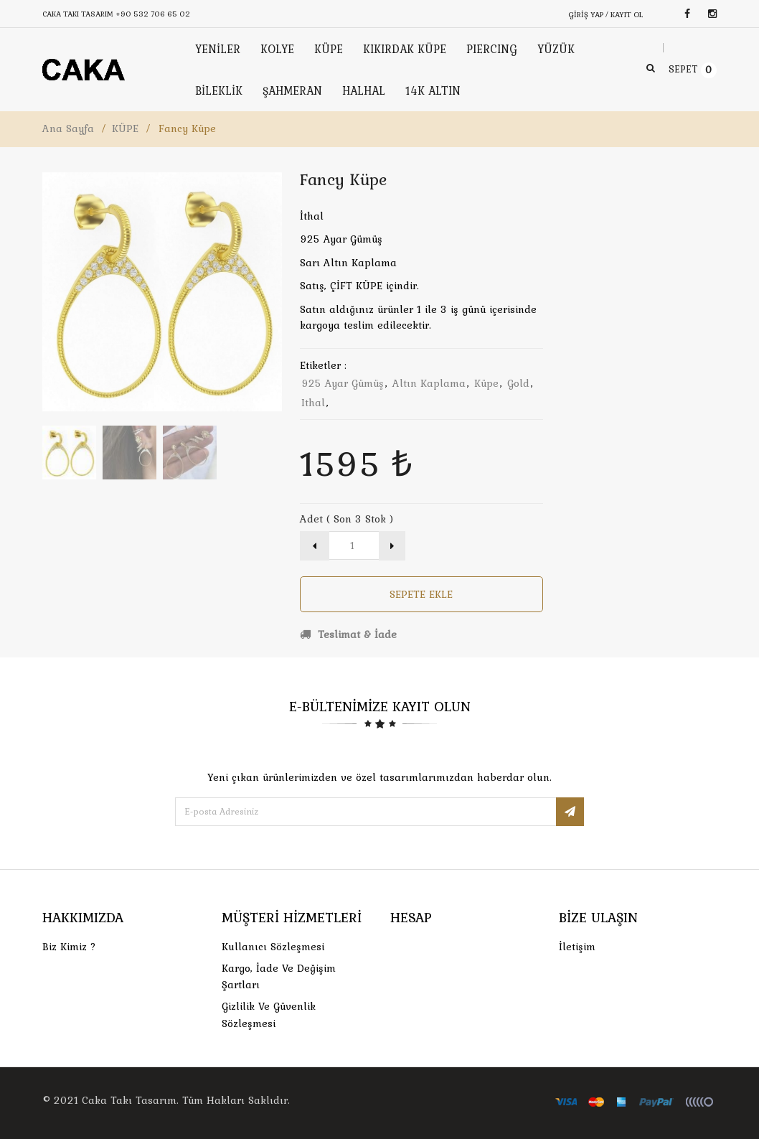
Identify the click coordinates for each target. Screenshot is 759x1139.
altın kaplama (429, 383)
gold (518, 383)
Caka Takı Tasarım (129, 1100)
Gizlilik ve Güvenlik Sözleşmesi (269, 1014)
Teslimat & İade (348, 634)
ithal (313, 403)
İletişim (577, 947)
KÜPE (125, 128)
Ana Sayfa (68, 128)
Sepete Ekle (421, 594)
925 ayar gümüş (342, 383)
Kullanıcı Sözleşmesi (273, 947)
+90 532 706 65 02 (153, 13)
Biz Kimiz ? (69, 947)
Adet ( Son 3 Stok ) (346, 519)
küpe (486, 383)
